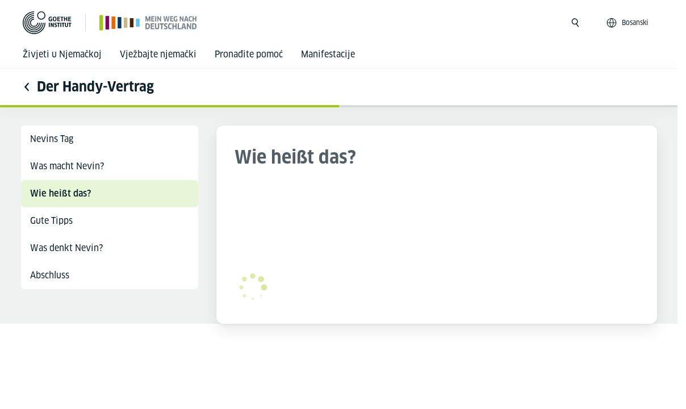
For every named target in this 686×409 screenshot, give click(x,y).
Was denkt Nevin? (66, 248)
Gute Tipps (51, 221)
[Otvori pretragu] (575, 23)
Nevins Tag (51, 139)
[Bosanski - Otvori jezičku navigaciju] (628, 23)
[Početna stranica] (148, 22)
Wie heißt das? (60, 193)
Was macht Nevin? (67, 166)
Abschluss (49, 275)
